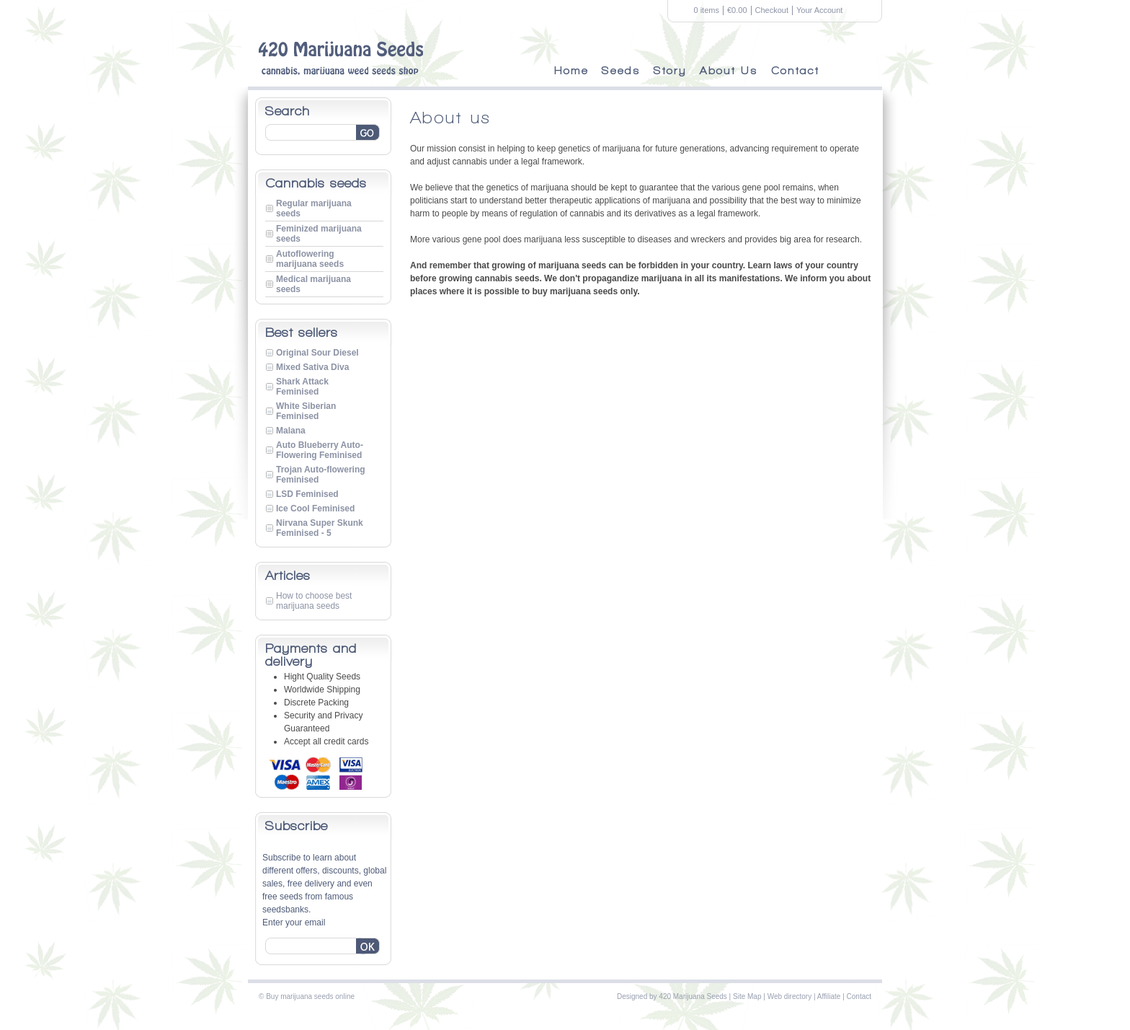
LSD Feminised (307, 494)
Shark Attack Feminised (302, 387)
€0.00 (737, 10)
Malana (291, 431)
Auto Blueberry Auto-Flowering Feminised (319, 450)
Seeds (621, 70)
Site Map (747, 996)
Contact (795, 70)
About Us (729, 70)
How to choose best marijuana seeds (314, 601)
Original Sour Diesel (317, 353)
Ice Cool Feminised (315, 508)
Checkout (771, 10)
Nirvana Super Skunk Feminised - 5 (319, 528)
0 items (706, 10)
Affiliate (829, 996)
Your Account (819, 10)
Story (670, 70)
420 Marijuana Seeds (693, 996)
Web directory (790, 996)
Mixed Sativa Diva (312, 367)
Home (571, 70)
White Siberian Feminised (306, 411)
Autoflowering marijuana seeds (310, 259)
